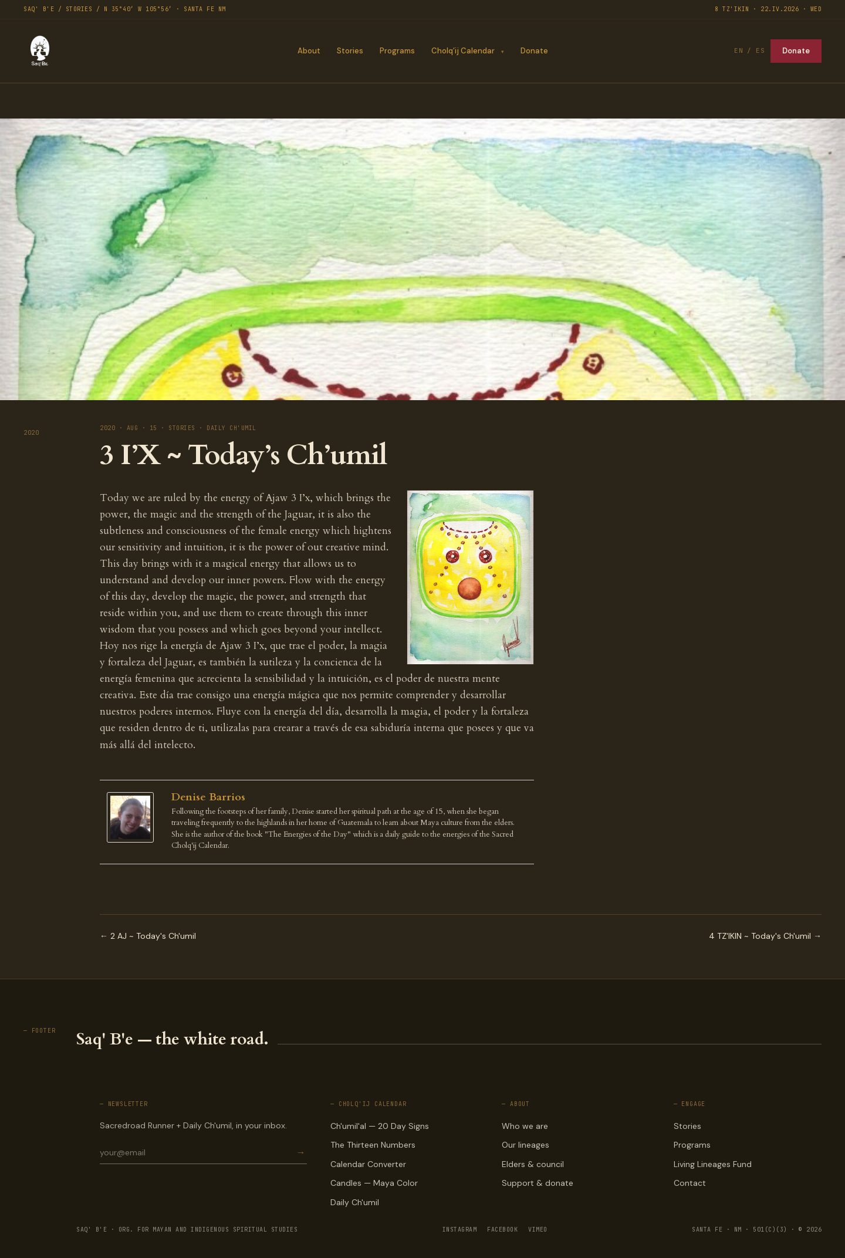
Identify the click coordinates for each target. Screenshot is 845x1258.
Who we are (525, 1126)
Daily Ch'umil (354, 1202)
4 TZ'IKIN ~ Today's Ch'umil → (765, 936)
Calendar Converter (368, 1164)
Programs (396, 51)
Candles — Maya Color (374, 1183)
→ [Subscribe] (301, 1153)
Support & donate (537, 1183)
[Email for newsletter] (197, 1152)
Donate (534, 51)
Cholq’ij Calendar (462, 51)
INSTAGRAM (459, 1229)
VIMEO (537, 1229)
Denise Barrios (208, 797)
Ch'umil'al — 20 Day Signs (379, 1126)
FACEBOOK (502, 1229)
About (308, 51)
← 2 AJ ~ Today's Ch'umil (148, 936)
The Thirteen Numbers (372, 1144)
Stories (349, 51)
